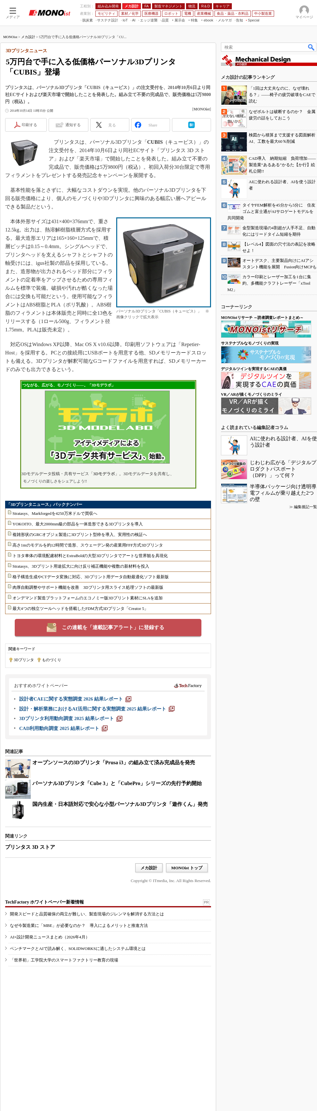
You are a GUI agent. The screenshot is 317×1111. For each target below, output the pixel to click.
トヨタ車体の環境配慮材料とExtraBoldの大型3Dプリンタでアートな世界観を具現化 (90, 555)
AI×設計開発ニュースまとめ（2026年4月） (50, 937)
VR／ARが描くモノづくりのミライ (251, 394)
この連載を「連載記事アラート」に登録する (113, 627)
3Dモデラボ (104, 473)
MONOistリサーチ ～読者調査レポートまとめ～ (262, 317)
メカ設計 (28, 37)
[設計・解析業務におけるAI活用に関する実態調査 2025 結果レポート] (97, 708)
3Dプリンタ (24, 660)
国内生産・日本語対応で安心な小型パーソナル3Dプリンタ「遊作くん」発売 (120, 804)
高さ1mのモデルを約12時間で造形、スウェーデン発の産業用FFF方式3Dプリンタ (87, 545)
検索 (311, 47)
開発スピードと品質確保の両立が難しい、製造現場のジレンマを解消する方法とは (87, 914)
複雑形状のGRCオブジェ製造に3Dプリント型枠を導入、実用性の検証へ (79, 534)
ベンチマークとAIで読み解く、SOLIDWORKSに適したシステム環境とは (78, 948)
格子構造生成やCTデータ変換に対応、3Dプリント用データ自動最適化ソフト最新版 (90, 576)
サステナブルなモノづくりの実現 (250, 343)
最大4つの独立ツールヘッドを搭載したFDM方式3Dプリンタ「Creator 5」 (80, 608)
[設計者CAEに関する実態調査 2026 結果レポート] (75, 698)
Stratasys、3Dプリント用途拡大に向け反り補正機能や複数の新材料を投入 (80, 566)
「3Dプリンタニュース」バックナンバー (44, 504)
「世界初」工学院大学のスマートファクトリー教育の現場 (64, 960)
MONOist (10, 37)
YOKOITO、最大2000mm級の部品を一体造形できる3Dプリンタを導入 (77, 524)
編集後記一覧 (305, 507)
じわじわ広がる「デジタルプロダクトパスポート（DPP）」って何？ (283, 469)
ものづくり (51, 660)
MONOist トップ (186, 867)
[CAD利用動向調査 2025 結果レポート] (63, 728)
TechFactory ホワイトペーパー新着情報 (44, 902)
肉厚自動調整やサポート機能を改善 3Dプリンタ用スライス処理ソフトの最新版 (87, 587)
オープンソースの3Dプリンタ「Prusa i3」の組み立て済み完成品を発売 (113, 762)
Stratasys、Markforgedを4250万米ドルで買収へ (54, 513)
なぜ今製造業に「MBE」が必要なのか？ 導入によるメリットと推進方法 (79, 925)
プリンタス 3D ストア (30, 847)
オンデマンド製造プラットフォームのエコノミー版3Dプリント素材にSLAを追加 (87, 598)
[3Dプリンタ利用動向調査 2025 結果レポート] (70, 718)
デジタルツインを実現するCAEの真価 (254, 369)
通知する (73, 125)
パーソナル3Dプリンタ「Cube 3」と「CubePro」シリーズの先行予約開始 (117, 783)
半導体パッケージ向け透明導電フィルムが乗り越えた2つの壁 (283, 493)
